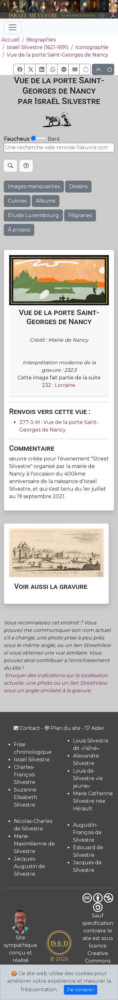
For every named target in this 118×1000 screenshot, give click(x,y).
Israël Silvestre (32, 760)
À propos (19, 230)
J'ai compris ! (80, 989)
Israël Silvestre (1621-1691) (38, 47)
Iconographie (92, 47)
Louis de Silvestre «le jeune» (88, 778)
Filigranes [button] (80, 215)
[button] (19, 69)
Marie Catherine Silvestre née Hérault (93, 801)
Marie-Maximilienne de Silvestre (34, 843)
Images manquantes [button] (34, 186)
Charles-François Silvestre (24, 774)
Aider (94, 728)
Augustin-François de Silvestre (87, 832)
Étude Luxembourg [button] (33, 215)
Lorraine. (65, 385)
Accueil (10, 40)
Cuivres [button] (17, 201)
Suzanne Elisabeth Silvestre (25, 797)
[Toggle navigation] (12, 27)
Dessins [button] (78, 186)
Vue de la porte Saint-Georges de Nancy (57, 55)
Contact (27, 728)
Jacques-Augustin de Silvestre (29, 866)
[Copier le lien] (85, 69)
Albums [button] (45, 201)
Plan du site (62, 728)
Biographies (41, 40)
